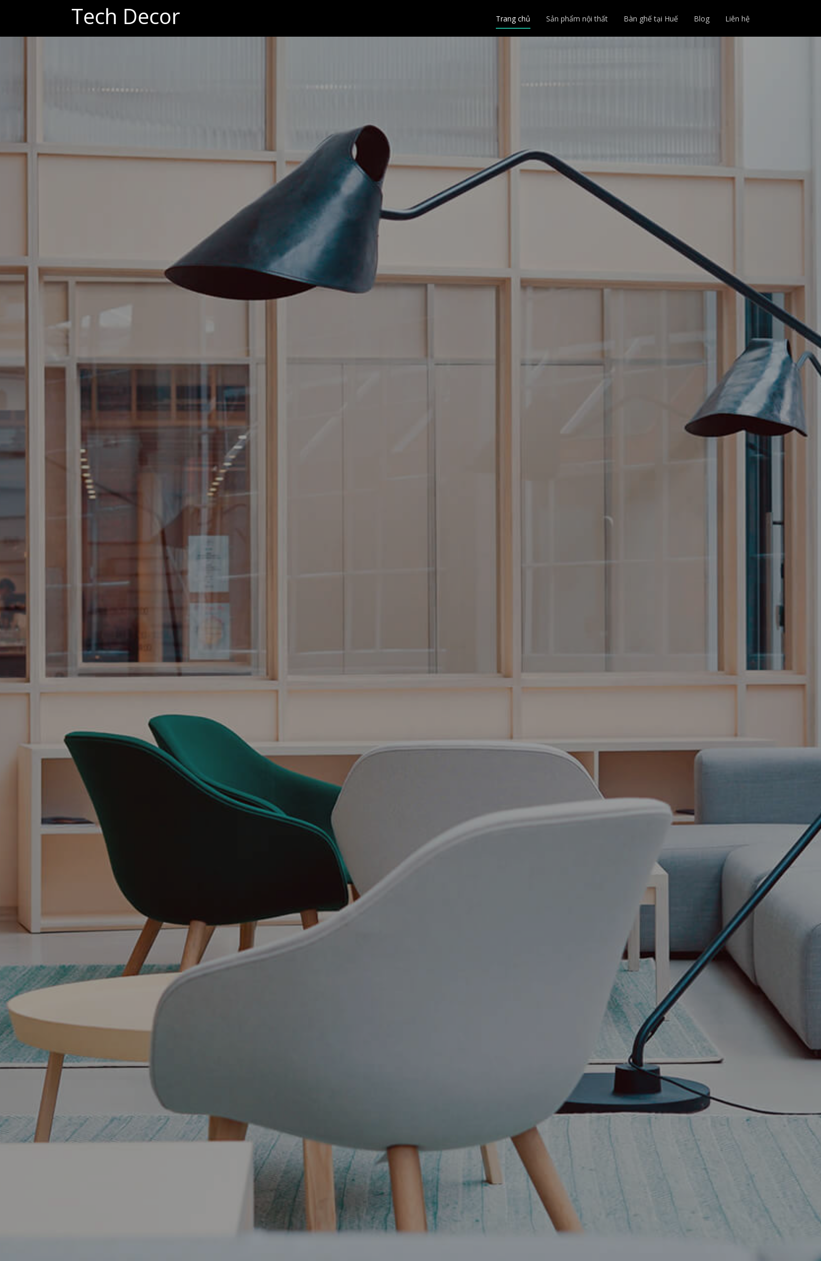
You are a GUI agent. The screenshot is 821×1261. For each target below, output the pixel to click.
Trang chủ (513, 19)
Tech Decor (125, 16)
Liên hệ (737, 19)
